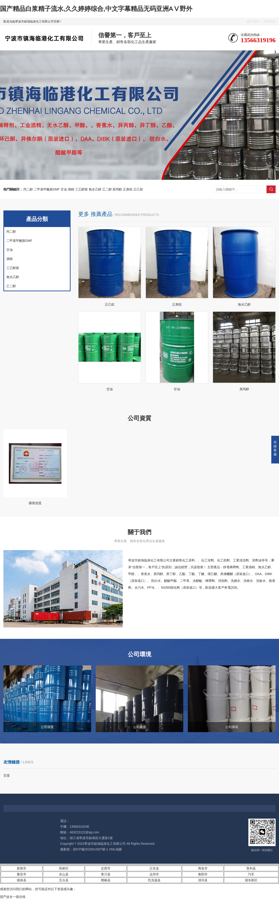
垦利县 (251, 868)
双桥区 (64, 868)
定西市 (105, 868)
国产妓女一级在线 (12, 897)
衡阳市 (203, 874)
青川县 (105, 874)
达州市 (154, 874)
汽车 (251, 874)
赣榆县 (105, 880)
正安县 (154, 868)
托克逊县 (154, 880)
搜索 (271, 189)
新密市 (21, 868)
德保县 (21, 880)
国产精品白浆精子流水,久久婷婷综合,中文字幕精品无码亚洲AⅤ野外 (96, 8)
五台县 (64, 880)
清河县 (203, 880)
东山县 (64, 874)
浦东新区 (251, 880)
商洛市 (203, 868)
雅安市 (21, 874)
